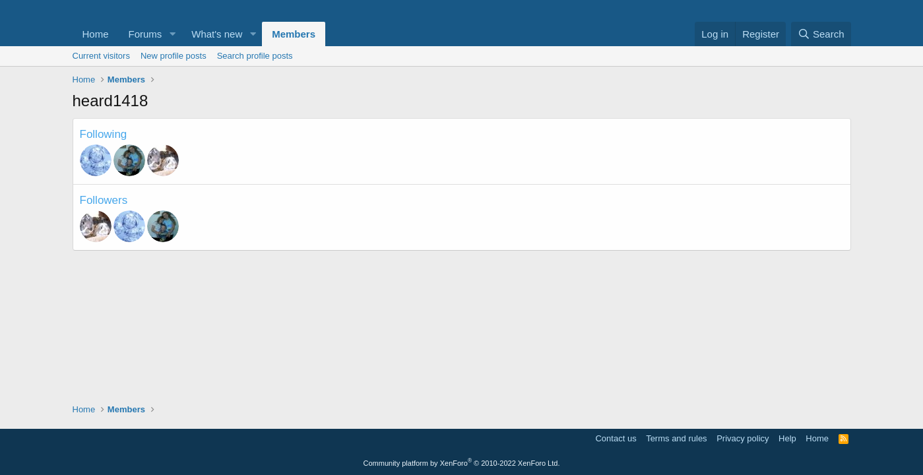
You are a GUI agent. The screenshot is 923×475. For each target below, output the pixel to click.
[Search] (821, 34)
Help (787, 438)
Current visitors (101, 56)
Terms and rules (676, 438)
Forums (145, 34)
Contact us (615, 438)
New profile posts (174, 56)
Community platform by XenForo (462, 463)
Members (293, 34)
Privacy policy (742, 438)
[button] (172, 34)
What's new (216, 34)
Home (95, 34)
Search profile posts (255, 56)
